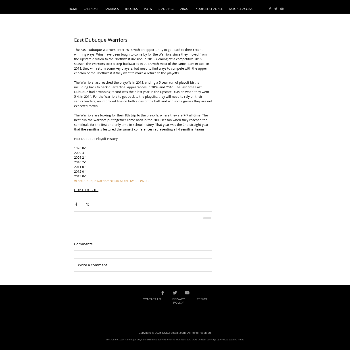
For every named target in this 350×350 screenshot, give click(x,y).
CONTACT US (152, 299)
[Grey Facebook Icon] (270, 9)
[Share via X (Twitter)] (87, 204)
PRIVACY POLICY (178, 301)
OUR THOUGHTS (86, 190)
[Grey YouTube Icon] (282, 9)
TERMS (202, 299)
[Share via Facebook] (76, 204)
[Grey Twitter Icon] (276, 9)
